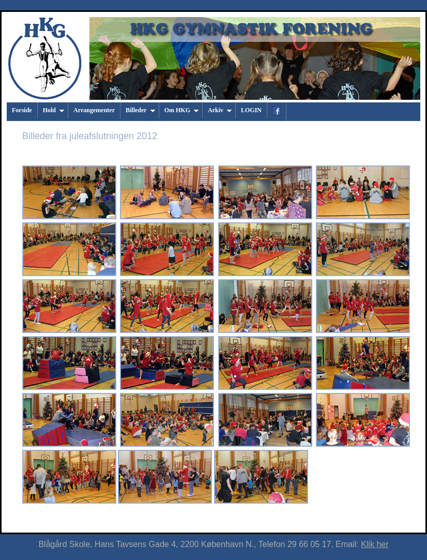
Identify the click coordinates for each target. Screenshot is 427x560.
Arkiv (220, 110)
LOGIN (251, 110)
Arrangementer (94, 110)
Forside (22, 110)
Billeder (141, 110)
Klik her (374, 544)
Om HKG (181, 110)
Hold (54, 110)
